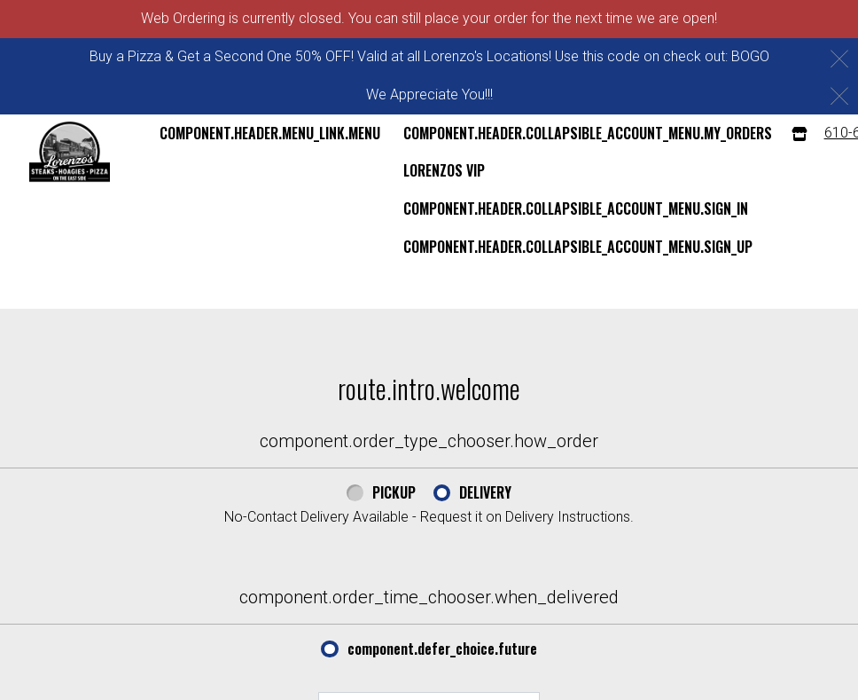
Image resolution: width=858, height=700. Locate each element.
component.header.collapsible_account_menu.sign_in (575, 208)
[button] (69, 151)
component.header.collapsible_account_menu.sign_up (578, 246)
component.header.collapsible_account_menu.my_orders (587, 133)
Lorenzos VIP (444, 170)
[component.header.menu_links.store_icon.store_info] (799, 133)
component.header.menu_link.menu (270, 133)
